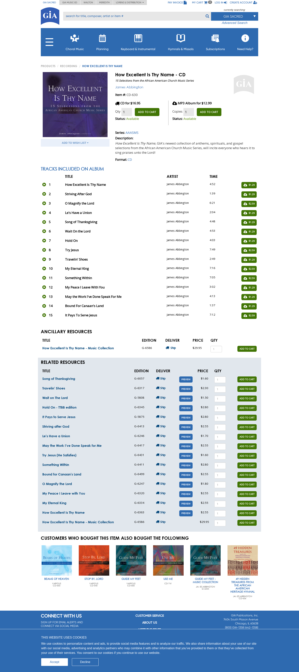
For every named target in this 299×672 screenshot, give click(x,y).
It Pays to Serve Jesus (58, 417)
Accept (54, 662)
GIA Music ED (69, 2)
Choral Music (75, 41)
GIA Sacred (49, 2)
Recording (68, 66)
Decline (85, 662)
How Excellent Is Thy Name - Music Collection (78, 348)
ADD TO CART (147, 112)
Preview (185, 379)
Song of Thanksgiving (58, 378)
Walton (88, 2)
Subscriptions (215, 41)
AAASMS (132, 132)
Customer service (149, 616)
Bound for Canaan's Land (61, 474)
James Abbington (129, 87)
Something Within (55, 464)
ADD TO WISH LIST (75, 142)
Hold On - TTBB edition (59, 407)
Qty (118, 111)
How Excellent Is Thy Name (63, 512)
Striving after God (55, 426)
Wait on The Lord (55, 398)
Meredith (104, 2)
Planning (102, 41)
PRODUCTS (48, 66)
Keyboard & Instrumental (138, 41)
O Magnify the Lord (57, 484)
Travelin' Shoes (53, 388)
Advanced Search (234, 23)
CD (130, 159)
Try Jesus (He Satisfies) (59, 455)
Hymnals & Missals (181, 41)
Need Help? (245, 41)
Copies (177, 111)
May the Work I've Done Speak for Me (72, 445)
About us (149, 622)
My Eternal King (54, 503)
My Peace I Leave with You (63, 493)
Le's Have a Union (56, 436)
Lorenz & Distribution (130, 2)
